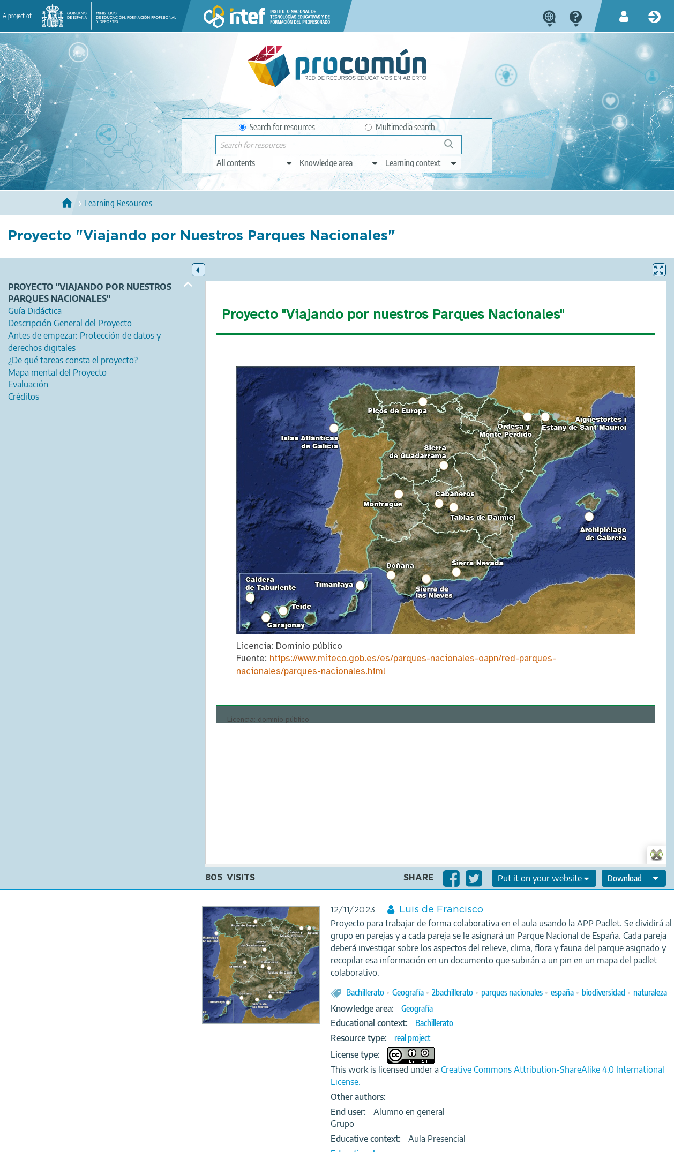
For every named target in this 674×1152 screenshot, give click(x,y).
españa (562, 992)
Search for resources (277, 127)
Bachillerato (365, 992)
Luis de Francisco (441, 910)
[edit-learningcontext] (421, 163)
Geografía (408, 992)
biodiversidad (603, 992)
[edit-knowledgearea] (339, 163)
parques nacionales (512, 992)
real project (412, 1038)
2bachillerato (452, 992)
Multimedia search (400, 127)
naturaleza (650, 992)
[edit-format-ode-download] (634, 878)
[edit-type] (254, 163)
